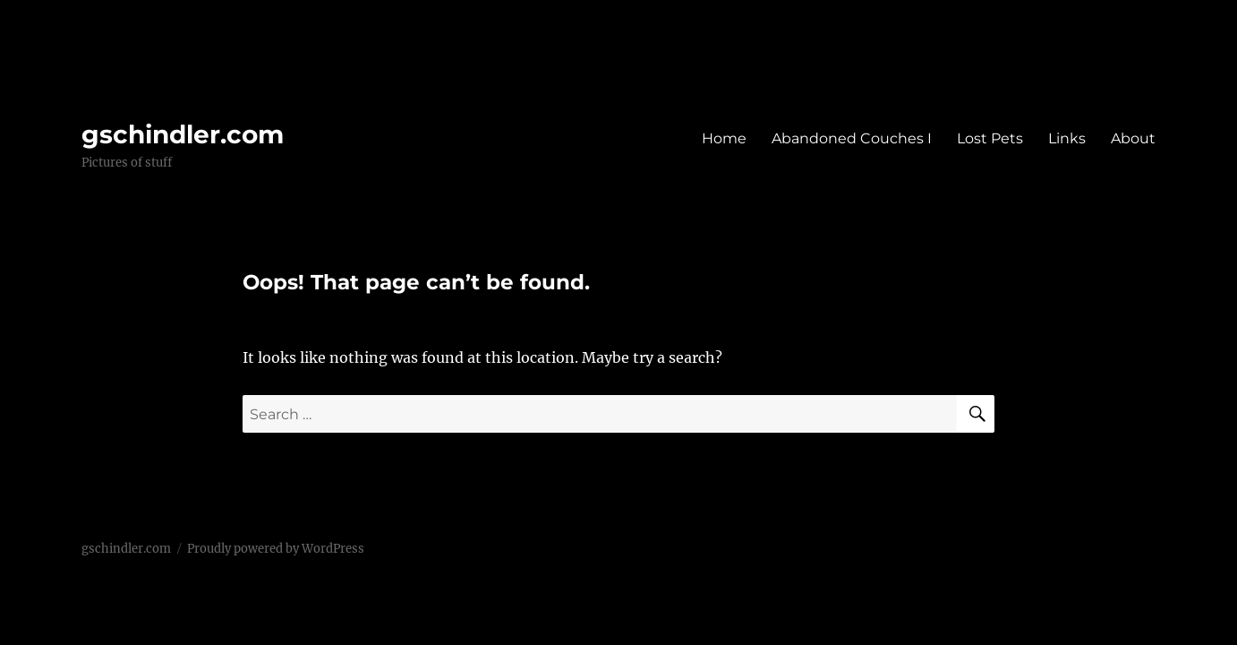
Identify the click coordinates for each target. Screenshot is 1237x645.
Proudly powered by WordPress (275, 548)
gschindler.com (182, 134)
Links (1067, 138)
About (1133, 138)
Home (724, 138)
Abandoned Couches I (852, 138)
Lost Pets (990, 138)
